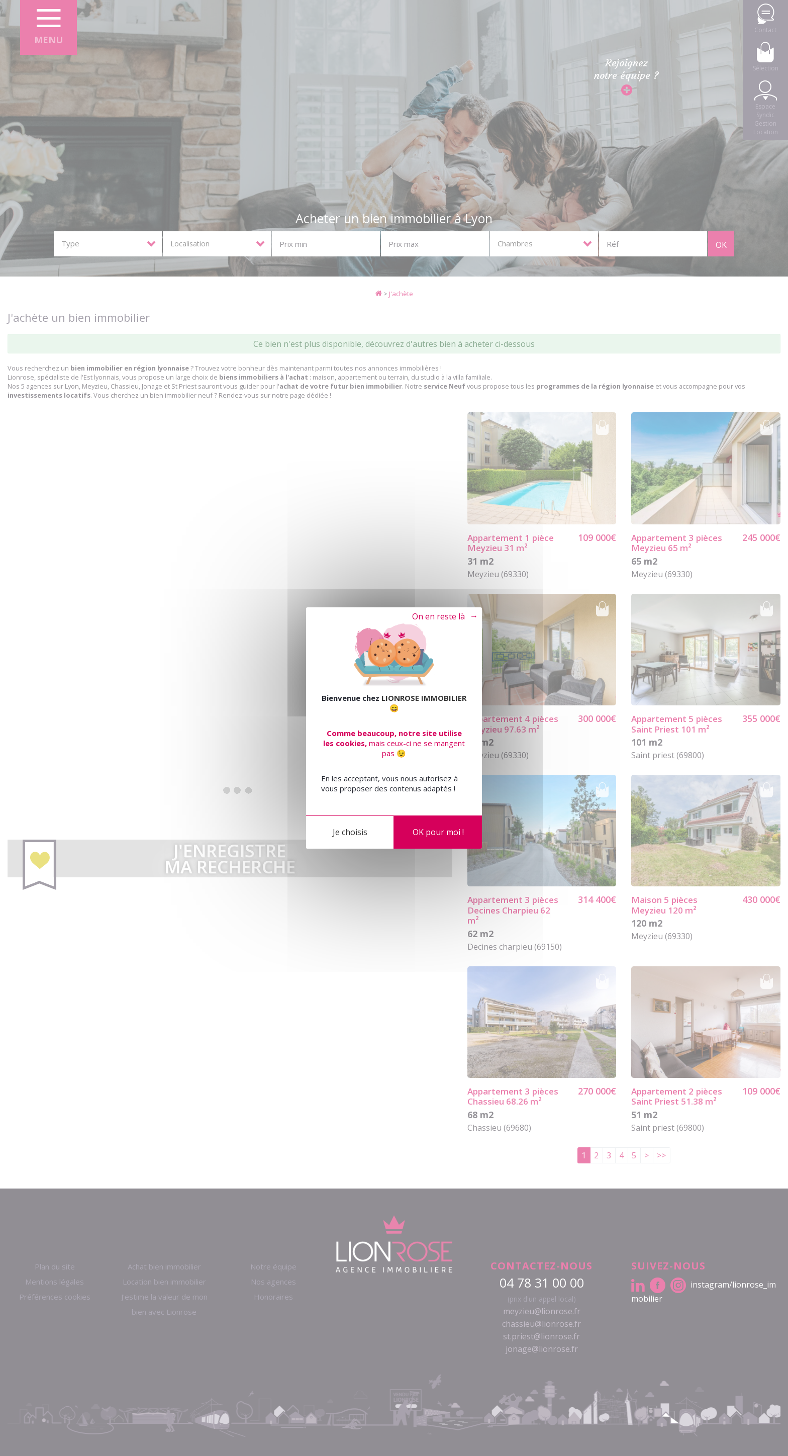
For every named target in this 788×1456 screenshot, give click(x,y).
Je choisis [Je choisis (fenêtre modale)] (350, 832)
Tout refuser (436, 616)
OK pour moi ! (438, 832)
